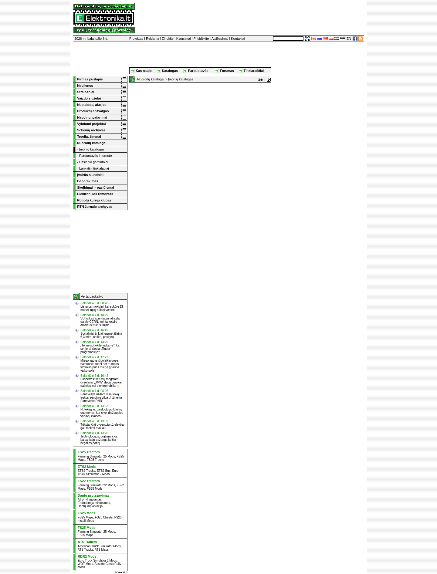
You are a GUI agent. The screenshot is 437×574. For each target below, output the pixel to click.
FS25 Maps (85, 517)
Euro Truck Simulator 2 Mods (98, 472)
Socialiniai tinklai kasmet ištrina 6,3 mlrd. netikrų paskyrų (101, 335)
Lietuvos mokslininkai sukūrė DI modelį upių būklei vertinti (101, 308)
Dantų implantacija (90, 506)
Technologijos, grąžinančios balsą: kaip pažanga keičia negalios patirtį (98, 440)
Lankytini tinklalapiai (94, 168)
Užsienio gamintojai (93, 162)
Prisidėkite (201, 38)
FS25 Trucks (95, 459)
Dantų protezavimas (94, 495)
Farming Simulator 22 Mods (96, 485)
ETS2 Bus (103, 470)
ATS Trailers (87, 542)
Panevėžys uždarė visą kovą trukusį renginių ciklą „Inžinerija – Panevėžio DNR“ (102, 398)
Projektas (136, 38)
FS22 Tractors (89, 481)
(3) (118, 385)
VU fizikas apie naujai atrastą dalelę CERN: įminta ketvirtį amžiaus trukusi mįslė (100, 322)
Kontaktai (238, 38)
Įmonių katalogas (91, 149)
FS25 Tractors (89, 452)
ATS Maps (102, 549)
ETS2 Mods (87, 466)
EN (349, 38)
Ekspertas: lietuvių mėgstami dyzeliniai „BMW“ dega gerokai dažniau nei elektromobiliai (101, 382)
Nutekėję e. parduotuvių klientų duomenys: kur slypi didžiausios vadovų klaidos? (101, 413)
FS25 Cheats (104, 517)
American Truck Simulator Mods (99, 546)
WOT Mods (85, 564)
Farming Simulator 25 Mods (96, 456)
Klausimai (183, 38)
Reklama (152, 38)
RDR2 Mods (87, 556)
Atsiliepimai (220, 38)
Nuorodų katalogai (150, 79)
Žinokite (168, 38)
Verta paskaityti (92, 296)
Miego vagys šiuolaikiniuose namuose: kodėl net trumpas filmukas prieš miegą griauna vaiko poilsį (99, 365)
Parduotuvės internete (95, 155)
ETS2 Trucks (86, 470)
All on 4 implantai (89, 499)
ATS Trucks (85, 549)
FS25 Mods (94, 488)
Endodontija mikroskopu (94, 503)
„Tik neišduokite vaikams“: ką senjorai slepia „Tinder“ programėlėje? (100, 349)
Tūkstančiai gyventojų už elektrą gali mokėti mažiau (102, 426)
